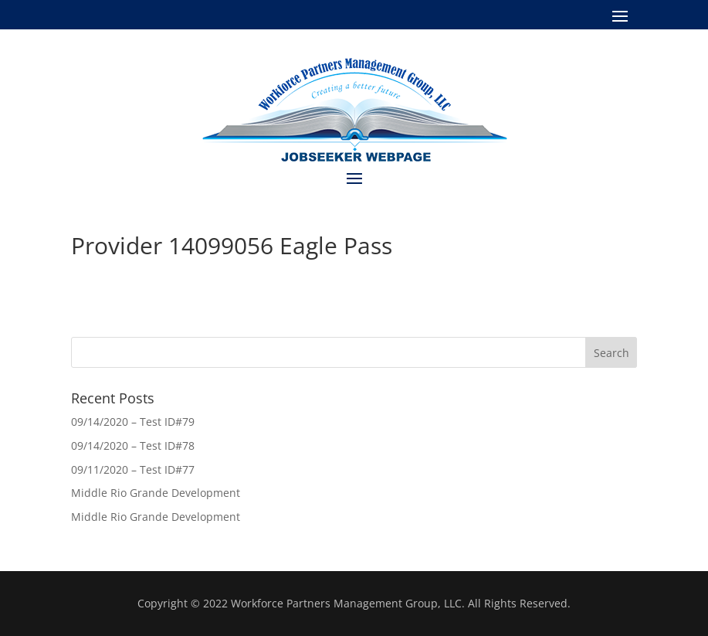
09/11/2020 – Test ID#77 (133, 469)
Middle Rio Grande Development (155, 492)
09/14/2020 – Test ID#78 (133, 445)
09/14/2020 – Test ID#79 (133, 421)
